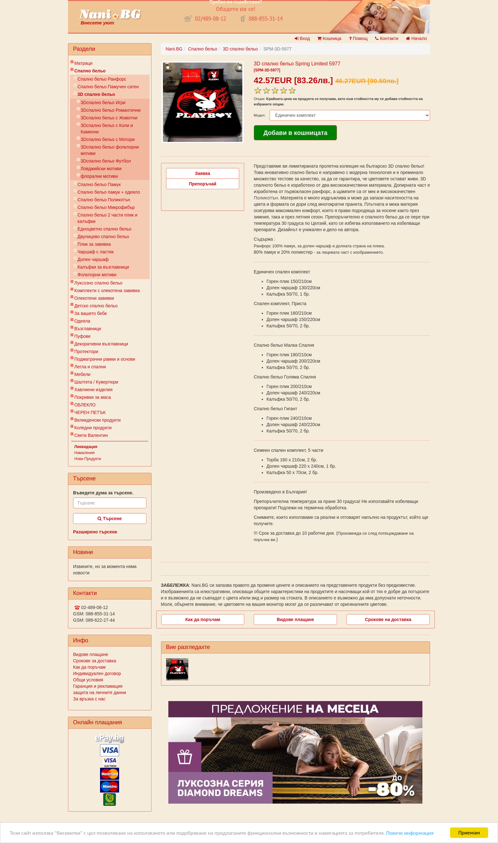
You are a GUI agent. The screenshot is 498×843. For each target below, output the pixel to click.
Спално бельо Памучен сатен (108, 86)
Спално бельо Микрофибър (106, 207)
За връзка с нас (89, 698)
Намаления (84, 453)
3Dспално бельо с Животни (109, 117)
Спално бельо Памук (99, 184)
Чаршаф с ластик (95, 251)
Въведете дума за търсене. (103, 492)
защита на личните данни (99, 692)
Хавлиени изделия (93, 389)
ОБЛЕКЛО (85, 404)
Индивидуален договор (97, 673)
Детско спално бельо (96, 305)
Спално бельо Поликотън (103, 199)
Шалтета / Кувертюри (96, 382)
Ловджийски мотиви (101, 168)
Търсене (110, 518)
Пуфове (82, 336)
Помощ (358, 38)
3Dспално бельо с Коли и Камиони (107, 128)
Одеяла (82, 321)
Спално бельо (90, 70)
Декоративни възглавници (101, 343)
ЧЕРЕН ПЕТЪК (90, 412)
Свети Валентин (91, 435)
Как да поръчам (89, 667)
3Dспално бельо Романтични (111, 110)
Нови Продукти (87, 459)
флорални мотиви (99, 176)
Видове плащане (90, 654)
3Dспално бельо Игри (103, 102)
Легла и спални (90, 366)
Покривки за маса (92, 397)
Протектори (86, 351)
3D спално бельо (96, 94)
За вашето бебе (90, 313)
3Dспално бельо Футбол (106, 161)
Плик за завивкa (94, 244)
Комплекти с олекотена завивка (107, 290)
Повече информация (410, 833)
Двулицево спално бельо (103, 236)
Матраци (83, 63)
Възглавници (87, 328)
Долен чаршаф (93, 259)
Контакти (386, 38)
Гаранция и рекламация (98, 686)
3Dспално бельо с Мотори (108, 139)
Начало (416, 38)
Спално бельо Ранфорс (101, 79)
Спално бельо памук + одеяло (108, 192)
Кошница (329, 38)
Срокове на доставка (388, 619)
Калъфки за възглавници (103, 267)
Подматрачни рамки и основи (104, 359)
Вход (302, 38)
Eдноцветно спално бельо (104, 228)
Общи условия (88, 679)
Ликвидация (86, 447)
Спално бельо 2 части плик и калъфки (107, 218)
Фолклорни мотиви (97, 274)
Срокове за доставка (94, 660)
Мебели (82, 374)
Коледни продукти (92, 427)
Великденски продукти (97, 420)
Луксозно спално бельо (98, 282)
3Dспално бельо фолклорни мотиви (110, 150)
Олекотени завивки (94, 298)
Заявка (202, 173)
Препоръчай (202, 183)
